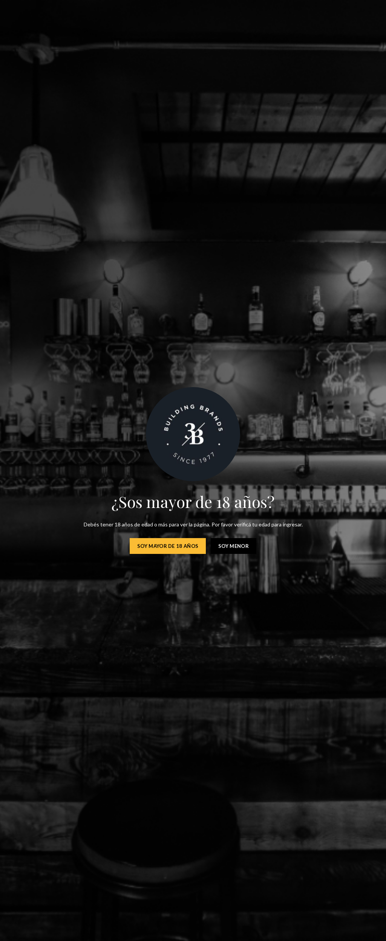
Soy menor (233, 546)
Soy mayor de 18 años (167, 546)
